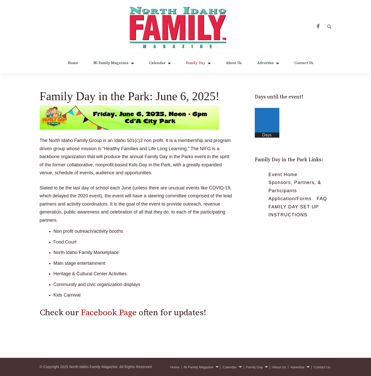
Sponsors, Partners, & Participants (295, 186)
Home (73, 63)
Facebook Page (109, 313)
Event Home (283, 174)
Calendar (157, 63)
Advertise (265, 63)
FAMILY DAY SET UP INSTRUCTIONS (294, 211)
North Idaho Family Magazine (93, 367)
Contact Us (303, 63)
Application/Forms (290, 198)
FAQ (322, 198)
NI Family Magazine (111, 63)
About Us (234, 63)
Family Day (195, 63)
